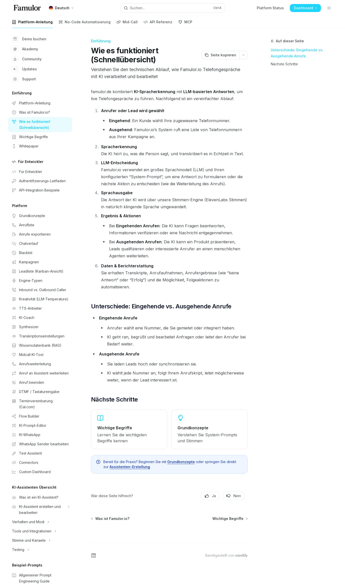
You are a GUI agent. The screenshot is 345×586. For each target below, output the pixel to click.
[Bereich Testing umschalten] (40, 549)
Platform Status (270, 8)
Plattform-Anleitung (32, 24)
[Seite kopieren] (220, 55)
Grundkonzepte (181, 462)
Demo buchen (29, 39)
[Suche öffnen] (172, 8)
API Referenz (158, 24)
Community (27, 59)
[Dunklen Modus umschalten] (329, 8)
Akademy (25, 49)
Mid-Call (127, 24)
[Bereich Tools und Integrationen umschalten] (40, 531)
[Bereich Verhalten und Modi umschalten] (40, 521)
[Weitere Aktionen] (243, 55)
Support (24, 79)
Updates (24, 69)
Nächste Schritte (284, 64)
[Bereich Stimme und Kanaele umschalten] (40, 540)
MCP (185, 24)
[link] (129, 429)
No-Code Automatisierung (85, 24)
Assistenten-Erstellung (130, 467)
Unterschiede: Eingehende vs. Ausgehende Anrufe (297, 53)
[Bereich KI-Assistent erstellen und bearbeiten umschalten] (40, 509)
